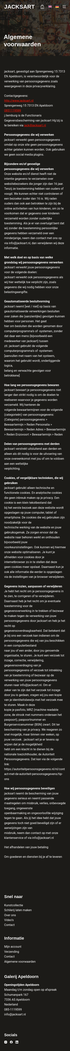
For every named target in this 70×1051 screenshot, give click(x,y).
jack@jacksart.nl (35, 125)
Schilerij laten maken (18, 910)
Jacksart (19, 7)
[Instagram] (5, 1042)
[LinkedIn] (16, 1042)
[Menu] (64, 6)
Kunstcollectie (13, 905)
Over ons (10, 915)
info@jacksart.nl (15, 1014)
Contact (9, 925)
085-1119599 (13, 1009)
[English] (50, 6)
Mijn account (12, 946)
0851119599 (12, 110)
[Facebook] (11, 1042)
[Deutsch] (57, 6)
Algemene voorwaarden (20, 961)
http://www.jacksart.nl (19, 100)
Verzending (11, 951)
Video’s (9, 920)
